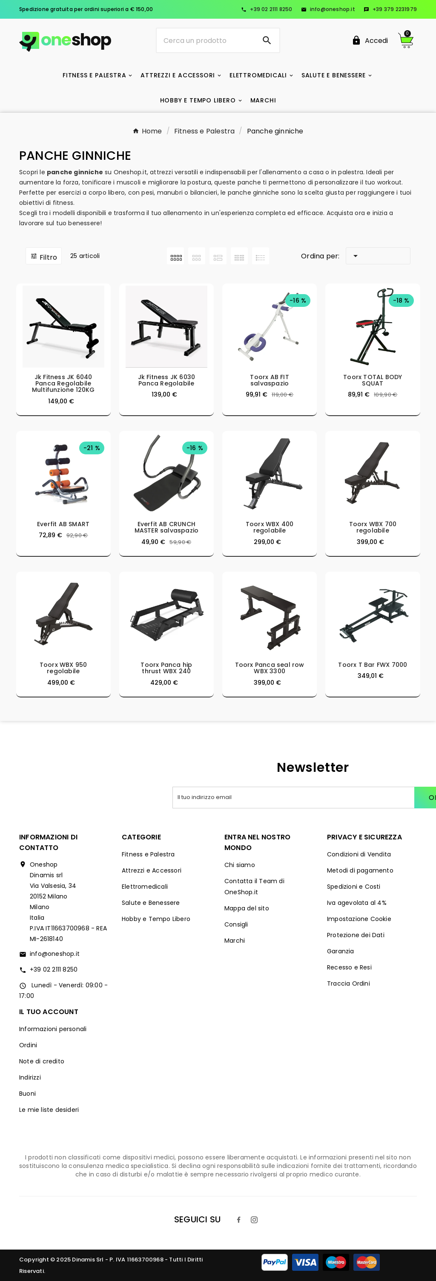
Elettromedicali (145, 886)
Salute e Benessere (151, 902)
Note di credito (41, 1061)
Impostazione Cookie (359, 919)
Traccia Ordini (348, 983)
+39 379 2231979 (390, 9)
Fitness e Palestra (148, 854)
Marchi (234, 940)
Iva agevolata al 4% (357, 902)
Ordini (28, 1045)
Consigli (236, 924)
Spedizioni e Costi (354, 886)
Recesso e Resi (349, 967)
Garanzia (340, 951)
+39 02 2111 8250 (266, 9)
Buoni (27, 1093)
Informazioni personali (52, 1029)
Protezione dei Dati (355, 935)
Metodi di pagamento (360, 870)
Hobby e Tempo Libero (156, 919)
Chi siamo (239, 865)
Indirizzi (30, 1077)
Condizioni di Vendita (359, 854)
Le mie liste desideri (49, 1109)
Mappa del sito (246, 908)
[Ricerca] (205, 40)
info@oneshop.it (328, 9)
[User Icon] (369, 40)
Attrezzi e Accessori (151, 870)
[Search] (266, 40)
